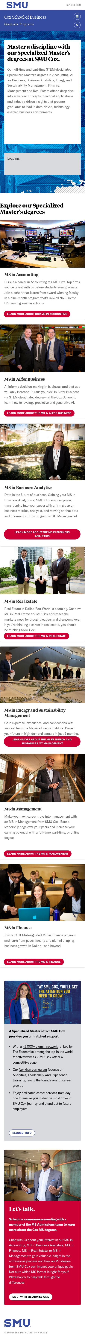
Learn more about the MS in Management (37, 853)
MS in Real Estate (20, 601)
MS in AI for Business (24, 379)
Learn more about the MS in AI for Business (39, 413)
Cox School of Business (25, 17)
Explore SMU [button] (73, 5)
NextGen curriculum (33, 1069)
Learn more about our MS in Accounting (37, 314)
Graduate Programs (19, 24)
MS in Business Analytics (28, 487)
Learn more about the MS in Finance (34, 962)
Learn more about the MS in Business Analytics (42, 534)
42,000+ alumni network (40, 1046)
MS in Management (23, 809)
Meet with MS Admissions (30, 1297)
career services (46, 1093)
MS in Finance (17, 927)
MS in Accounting (21, 274)
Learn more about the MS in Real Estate (36, 636)
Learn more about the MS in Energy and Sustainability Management (42, 741)
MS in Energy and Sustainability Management (34, 712)
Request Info (22, 1133)
